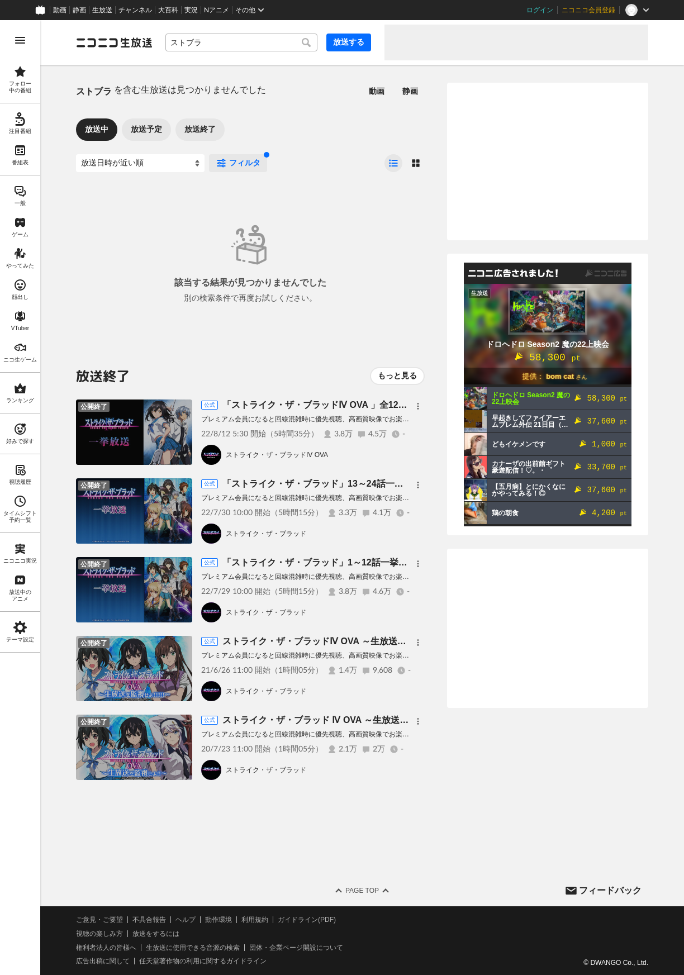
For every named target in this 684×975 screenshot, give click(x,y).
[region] (20, 497)
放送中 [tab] (96, 129)
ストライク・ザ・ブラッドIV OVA (277, 455)
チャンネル (135, 10)
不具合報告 (149, 919)
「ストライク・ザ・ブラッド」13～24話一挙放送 (321, 483)
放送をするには (155, 933)
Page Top (362, 891)
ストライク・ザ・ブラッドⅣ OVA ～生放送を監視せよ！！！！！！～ (363, 641)
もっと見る (397, 375)
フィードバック (610, 890)
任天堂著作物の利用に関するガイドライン (203, 961)
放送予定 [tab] (146, 129)
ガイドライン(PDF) (307, 919)
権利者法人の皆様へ (106, 948)
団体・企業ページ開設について (296, 947)
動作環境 (218, 919)
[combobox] (241, 42)
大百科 (168, 10)
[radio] (393, 163)
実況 (191, 10)
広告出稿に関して (103, 961)
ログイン (539, 10)
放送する (348, 41)
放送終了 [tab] (200, 129)
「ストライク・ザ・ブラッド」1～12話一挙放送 (319, 562)
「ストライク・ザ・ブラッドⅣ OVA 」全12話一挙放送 (332, 405)
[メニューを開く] (20, 40)
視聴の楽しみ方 (99, 934)
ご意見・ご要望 (99, 920)
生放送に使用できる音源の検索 (193, 947)
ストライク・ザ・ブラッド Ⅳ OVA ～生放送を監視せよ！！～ (346, 720)
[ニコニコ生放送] (114, 42)
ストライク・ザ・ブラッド (266, 534)
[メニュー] (418, 406)
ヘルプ (185, 919)
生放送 (102, 10)
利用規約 (254, 919)
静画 (79, 10)
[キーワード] (241, 42)
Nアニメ (216, 10)
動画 (59, 10)
